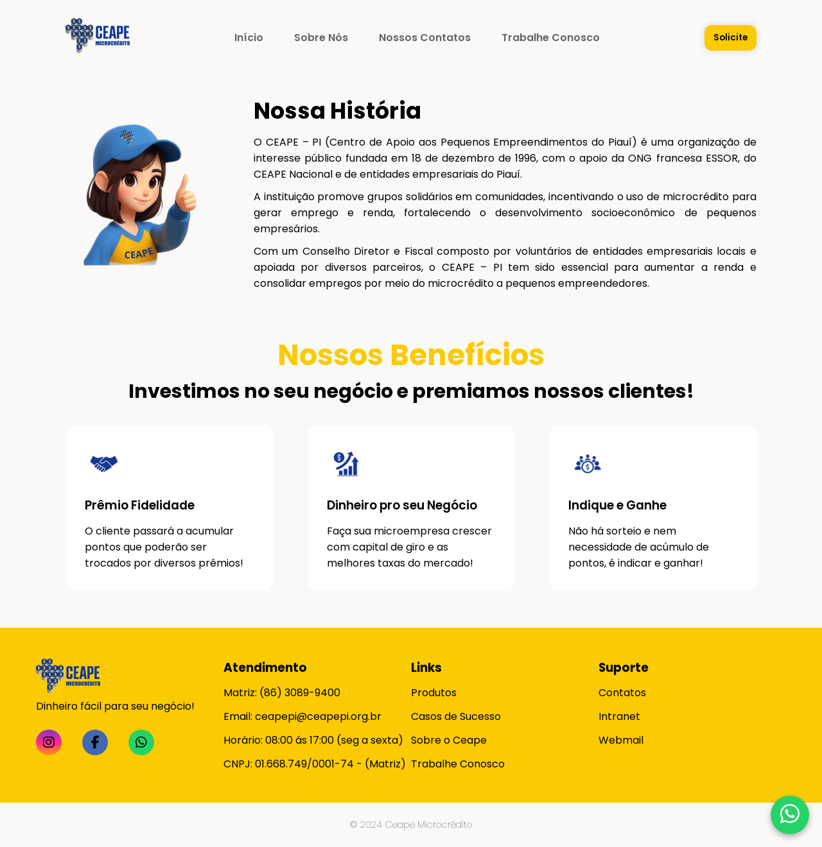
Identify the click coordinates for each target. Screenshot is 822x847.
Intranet (619, 716)
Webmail (621, 740)
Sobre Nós (321, 37)
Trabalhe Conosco (551, 37)
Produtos (434, 692)
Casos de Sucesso (456, 716)
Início (248, 37)
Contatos (622, 692)
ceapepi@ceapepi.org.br (318, 716)
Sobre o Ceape (449, 740)
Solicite (730, 37)
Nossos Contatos (425, 37)
